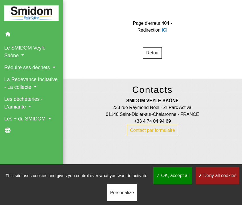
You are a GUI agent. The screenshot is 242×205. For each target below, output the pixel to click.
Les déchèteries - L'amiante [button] (23, 102)
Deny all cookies (217, 175)
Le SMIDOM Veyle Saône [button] (24, 51)
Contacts (152, 90)
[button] (31, 35)
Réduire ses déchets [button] (27, 67)
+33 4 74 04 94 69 (152, 121)
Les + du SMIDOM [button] (25, 119)
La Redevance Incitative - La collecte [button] (31, 83)
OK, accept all (172, 175)
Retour (153, 52)
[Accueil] (31, 14)
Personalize (122, 192)
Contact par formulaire (152, 130)
